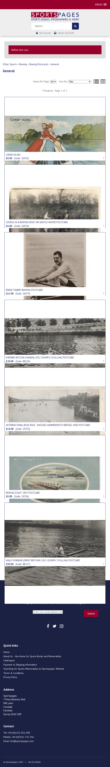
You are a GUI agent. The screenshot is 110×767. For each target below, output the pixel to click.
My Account (45, 32)
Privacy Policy (10, 677)
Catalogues (9, 660)
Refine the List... (20, 50)
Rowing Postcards (38, 64)
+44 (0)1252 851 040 (19, 732)
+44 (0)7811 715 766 (23, 737)
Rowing (23, 64)
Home (6, 652)
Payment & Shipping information (20, 664)
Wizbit (38, 762)
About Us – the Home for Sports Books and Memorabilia (32, 656)
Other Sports (10, 64)
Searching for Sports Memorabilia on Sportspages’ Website (33, 668)
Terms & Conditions (13, 673)
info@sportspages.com (22, 741)
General (55, 64)
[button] (100, 4)
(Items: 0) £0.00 (66, 32)
